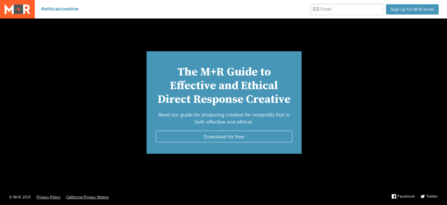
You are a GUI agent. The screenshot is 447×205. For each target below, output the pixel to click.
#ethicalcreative (59, 9)
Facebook (404, 196)
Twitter (429, 196)
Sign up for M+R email (412, 9)
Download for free (224, 137)
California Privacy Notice (87, 197)
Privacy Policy (48, 197)
